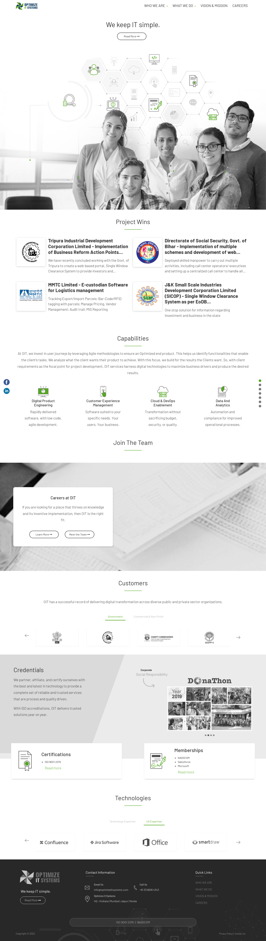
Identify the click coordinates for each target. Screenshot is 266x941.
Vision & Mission (214, 5)
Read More (132, 36)
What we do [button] (183, 5)
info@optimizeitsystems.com (111, 885)
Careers (240, 5)
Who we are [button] (155, 5)
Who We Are (203, 877)
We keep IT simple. (36, 886)
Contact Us (240, 929)
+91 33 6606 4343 (149, 885)
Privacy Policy (226, 929)
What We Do (203, 884)
